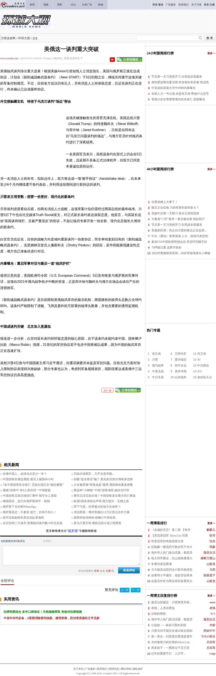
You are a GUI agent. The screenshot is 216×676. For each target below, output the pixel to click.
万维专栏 (181, 353)
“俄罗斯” (73, 531)
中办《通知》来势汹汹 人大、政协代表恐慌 (179, 236)
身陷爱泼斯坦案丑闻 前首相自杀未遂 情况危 (180, 82)
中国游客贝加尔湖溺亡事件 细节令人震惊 (30, 495)
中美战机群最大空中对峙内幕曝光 (173, 88)
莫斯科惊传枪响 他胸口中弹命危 (95, 517)
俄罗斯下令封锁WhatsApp (19, 506)
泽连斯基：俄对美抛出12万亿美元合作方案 (102, 512)
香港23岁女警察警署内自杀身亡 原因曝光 (178, 99)
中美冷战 (158, 371)
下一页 (135, 590)
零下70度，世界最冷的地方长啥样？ (97, 506)
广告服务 (90, 668)
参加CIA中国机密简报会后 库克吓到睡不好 (179, 241)
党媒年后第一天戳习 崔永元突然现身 (175, 213)
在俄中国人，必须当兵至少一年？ (25, 473)
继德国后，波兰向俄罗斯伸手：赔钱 (26, 501)
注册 (212, 4)
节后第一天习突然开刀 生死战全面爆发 (176, 76)
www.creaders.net (9, 58)
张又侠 (156, 353)
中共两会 (203, 365)
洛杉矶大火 (204, 377)
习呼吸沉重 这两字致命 (166, 247)
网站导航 (126, 668)
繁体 (160, 4)
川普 (155, 359)
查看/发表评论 (72, 58)
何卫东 (201, 353)
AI (198, 359)
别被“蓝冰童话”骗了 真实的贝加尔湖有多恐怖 (103, 479)
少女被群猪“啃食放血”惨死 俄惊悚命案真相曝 (103, 484)
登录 (206, 4)
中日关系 (158, 377)
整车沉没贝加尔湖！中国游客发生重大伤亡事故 (105, 495)
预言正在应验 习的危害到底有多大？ (175, 207)
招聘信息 (114, 668)
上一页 (124, 590)
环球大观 (24, 38)
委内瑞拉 (181, 359)
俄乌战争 (158, 365)
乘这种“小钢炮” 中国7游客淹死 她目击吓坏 (101, 490)
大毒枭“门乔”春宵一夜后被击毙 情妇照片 (178, 219)
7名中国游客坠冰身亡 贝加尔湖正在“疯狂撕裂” (33, 484)
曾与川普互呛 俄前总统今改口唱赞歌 (98, 523)
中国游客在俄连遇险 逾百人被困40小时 (28, 479)
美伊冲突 (181, 371)
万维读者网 (8, 38)
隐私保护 (138, 668)
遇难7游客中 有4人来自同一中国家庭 (27, 490)
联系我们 (102, 668)
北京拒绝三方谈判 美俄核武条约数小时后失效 (33, 523)
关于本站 (78, 668)
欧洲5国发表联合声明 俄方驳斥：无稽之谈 (101, 501)
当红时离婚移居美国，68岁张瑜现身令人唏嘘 (180, 253)
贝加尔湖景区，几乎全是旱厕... (94, 473)
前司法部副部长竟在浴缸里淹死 (23, 517)
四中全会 (181, 365)
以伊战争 (181, 377)
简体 (154, 4)
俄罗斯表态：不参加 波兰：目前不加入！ (30, 512)
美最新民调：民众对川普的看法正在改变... (179, 230)
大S (199, 371)
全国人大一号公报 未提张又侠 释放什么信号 (180, 93)
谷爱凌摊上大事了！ (164, 202)
